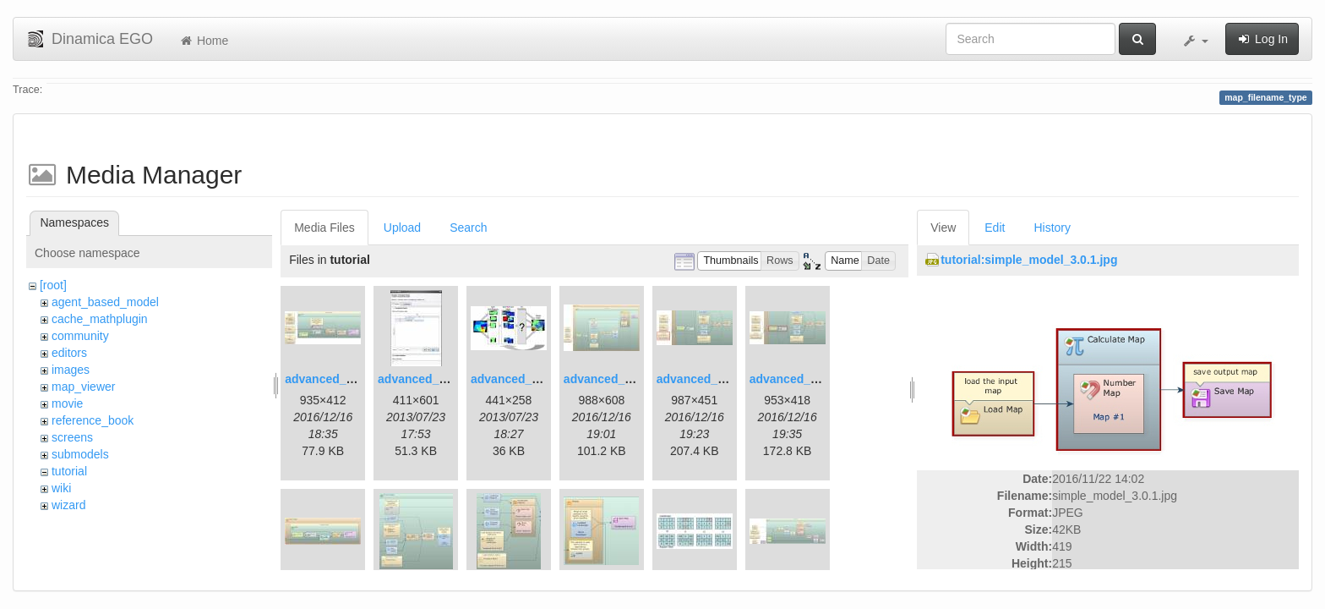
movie (67, 403)
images (71, 369)
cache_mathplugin (100, 319)
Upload (402, 227)
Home (203, 40)
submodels (80, 454)
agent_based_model (105, 302)
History (1052, 227)
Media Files (324, 227)
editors (69, 352)
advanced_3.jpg (515, 379)
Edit (994, 227)
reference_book (93, 420)
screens (72, 437)
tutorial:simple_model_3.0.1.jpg (1029, 259)
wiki (61, 488)
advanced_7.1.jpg (799, 379)
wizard (68, 505)
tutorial (69, 471)
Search (468, 227)
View (943, 227)
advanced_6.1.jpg (706, 379)
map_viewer (83, 386)
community (80, 336)
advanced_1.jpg (329, 379)
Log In (1262, 39)
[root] (53, 285)
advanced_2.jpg (422, 379)
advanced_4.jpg (608, 379)
